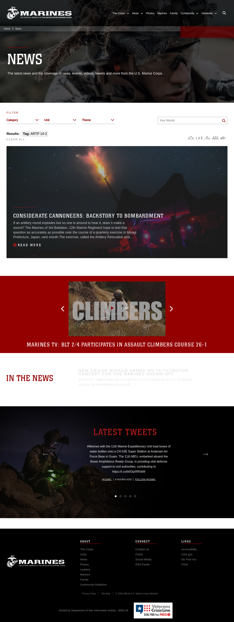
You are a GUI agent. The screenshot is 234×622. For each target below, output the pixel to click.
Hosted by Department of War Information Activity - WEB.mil (93, 610)
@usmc (106, 494)
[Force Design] (191, 137)
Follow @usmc (145, 494)
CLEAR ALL (16, 139)
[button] (67, 309)
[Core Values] (207, 137)
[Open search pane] (224, 13)
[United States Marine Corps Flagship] (39, 13)
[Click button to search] (224, 120)
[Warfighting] (223, 137)
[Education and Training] (199, 137)
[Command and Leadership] (215, 137)
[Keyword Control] (192, 120)
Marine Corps (36, 565)
